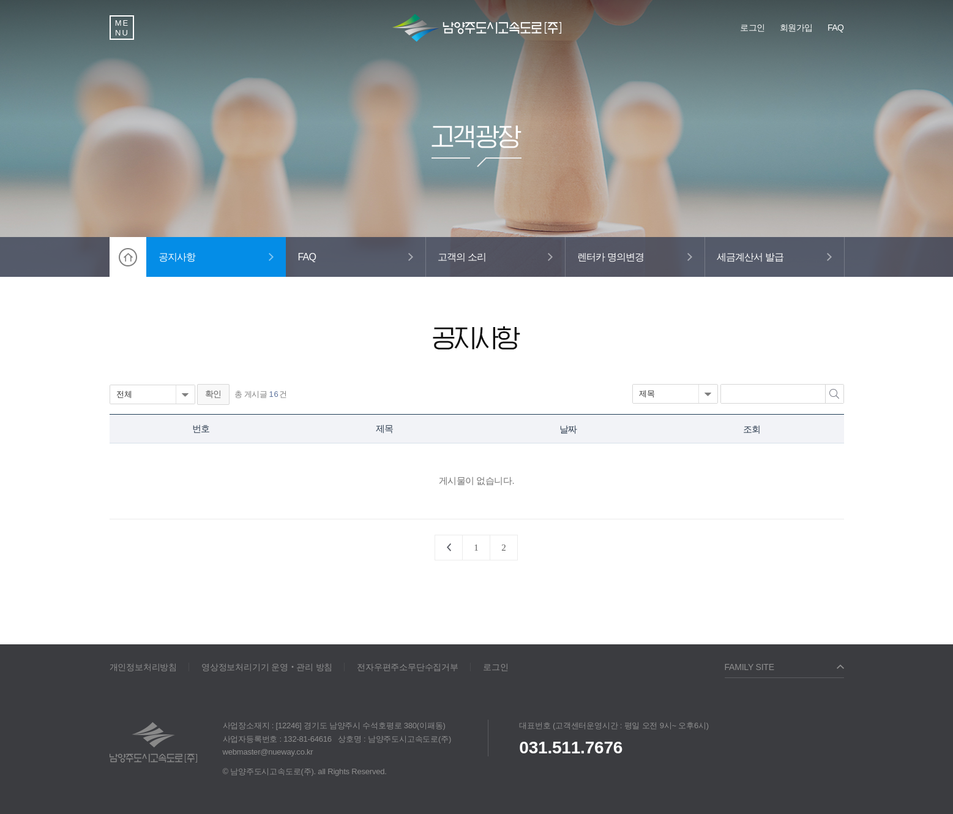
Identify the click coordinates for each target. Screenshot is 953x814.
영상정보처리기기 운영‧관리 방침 (266, 667)
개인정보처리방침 (143, 667)
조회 (751, 429)
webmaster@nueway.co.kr (268, 751)
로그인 (495, 667)
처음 (449, 547)
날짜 (568, 429)
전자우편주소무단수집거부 (407, 667)
